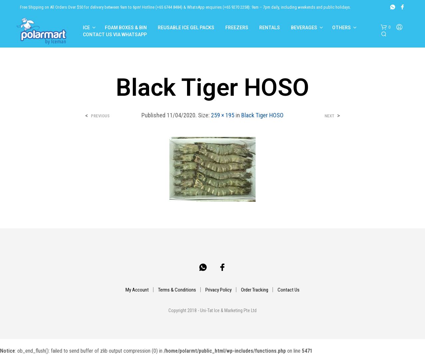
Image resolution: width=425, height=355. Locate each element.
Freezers (236, 27)
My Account (137, 290)
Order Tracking (254, 290)
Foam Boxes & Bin (126, 27)
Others (341, 27)
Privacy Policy (218, 290)
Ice (86, 27)
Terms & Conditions (177, 290)
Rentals (269, 27)
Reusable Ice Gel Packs (186, 27)
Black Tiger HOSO (262, 115)
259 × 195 (222, 115)
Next (329, 116)
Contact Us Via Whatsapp (115, 34)
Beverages (304, 27)
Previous (100, 116)
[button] (385, 27)
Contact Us (289, 290)
